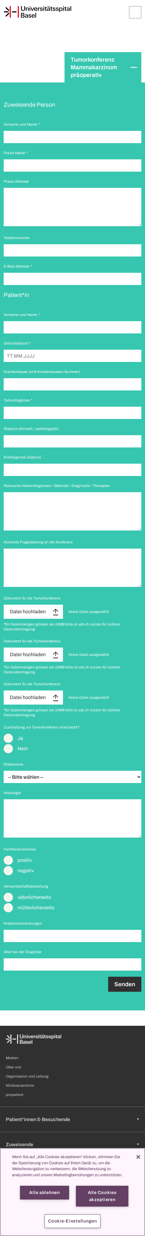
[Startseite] (37, 12)
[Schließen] (138, 1157)
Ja (20, 738)
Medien (12, 1058)
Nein (23, 748)
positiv (25, 860)
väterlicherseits (34, 897)
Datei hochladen (28, 611)
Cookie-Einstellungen (72, 1221)
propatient (14, 1095)
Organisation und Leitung (27, 1076)
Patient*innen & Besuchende (38, 1119)
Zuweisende (19, 1144)
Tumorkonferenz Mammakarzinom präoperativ (94, 67)
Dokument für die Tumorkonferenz (32, 598)
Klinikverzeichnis (20, 1085)
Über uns (13, 1067)
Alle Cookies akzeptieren (102, 1196)
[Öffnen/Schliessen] (135, 12)
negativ (26, 870)
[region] (72, 1192)
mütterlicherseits (36, 907)
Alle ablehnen (44, 1192)
